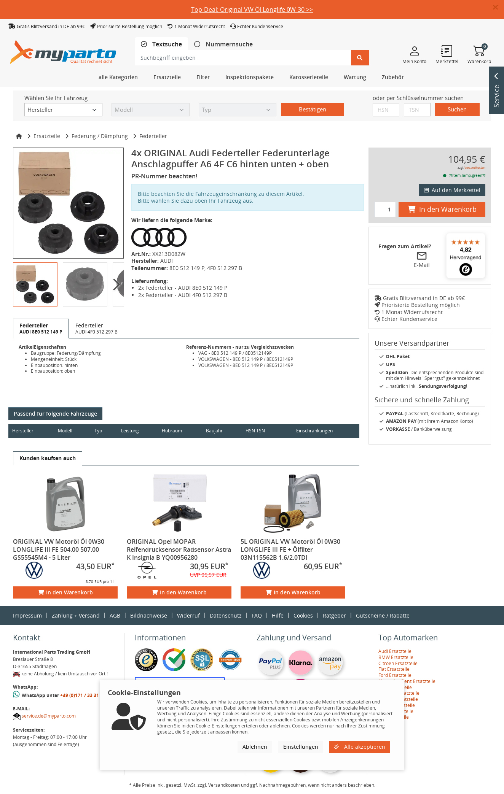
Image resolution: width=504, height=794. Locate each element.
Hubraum (179, 430)
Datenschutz (226, 615)
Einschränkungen (311, 430)
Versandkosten (474, 167)
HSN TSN (266, 430)
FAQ (257, 615)
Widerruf (188, 615)
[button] (498, 7)
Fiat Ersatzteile (394, 669)
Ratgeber (334, 615)
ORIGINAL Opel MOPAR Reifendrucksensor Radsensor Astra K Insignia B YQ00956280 (179, 549)
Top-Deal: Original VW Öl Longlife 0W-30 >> (252, 9)
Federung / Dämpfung (100, 136)
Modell (68, 430)
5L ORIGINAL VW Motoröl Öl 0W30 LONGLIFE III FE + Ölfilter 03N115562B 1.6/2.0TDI (290, 549)
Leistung (135, 430)
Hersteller (22, 430)
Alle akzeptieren (359, 746)
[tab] (161, 44)
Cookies (303, 615)
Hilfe (278, 615)
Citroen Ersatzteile (398, 663)
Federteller (153, 136)
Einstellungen (300, 746)
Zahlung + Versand (76, 615)
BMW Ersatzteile (395, 657)
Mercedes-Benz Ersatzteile (406, 681)
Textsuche (166, 44)
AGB (115, 615)
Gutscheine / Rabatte (383, 615)
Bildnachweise (148, 615)
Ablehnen (254, 746)
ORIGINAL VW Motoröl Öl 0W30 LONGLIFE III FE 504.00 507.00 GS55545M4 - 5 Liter (58, 549)
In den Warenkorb (65, 592)
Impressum (27, 615)
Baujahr (223, 430)
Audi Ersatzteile (394, 651)
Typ (102, 430)
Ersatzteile (46, 136)
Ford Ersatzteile (394, 675)
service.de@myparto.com (49, 716)
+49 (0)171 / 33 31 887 (84, 695)
